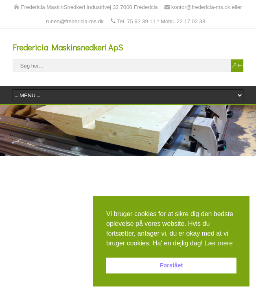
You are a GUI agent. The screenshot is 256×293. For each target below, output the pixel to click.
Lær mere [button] (218, 243)
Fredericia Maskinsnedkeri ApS (68, 47)
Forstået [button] (171, 265)
